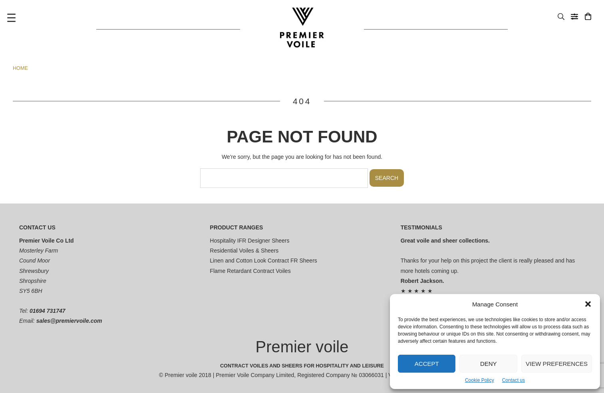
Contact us (513, 380)
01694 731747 (48, 311)
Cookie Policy (479, 380)
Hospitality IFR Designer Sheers (249, 240)
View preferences (557, 363)
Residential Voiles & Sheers (244, 250)
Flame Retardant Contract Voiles (250, 271)
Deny (488, 363)
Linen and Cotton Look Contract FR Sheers (263, 260)
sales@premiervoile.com (69, 321)
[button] (588, 304)
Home (20, 68)
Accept (427, 363)
